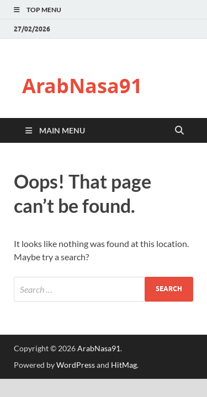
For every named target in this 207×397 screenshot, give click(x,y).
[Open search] (179, 130)
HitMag (124, 364)
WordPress (75, 364)
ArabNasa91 (82, 85)
